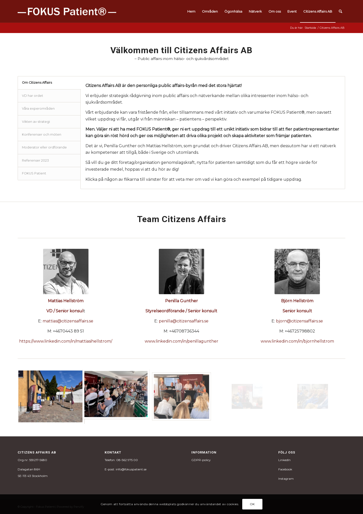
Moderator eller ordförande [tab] (44, 147)
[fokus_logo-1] (67, 11)
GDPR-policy (201, 460)
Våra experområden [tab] (38, 108)
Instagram (286, 478)
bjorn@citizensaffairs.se (299, 321)
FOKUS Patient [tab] (34, 173)
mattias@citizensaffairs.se (68, 321)
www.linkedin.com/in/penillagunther (181, 341)
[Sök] (340, 11)
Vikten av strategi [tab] (36, 122)
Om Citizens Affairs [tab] (37, 82)
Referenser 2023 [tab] (35, 160)
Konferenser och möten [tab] (41, 134)
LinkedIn (284, 460)
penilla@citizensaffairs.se (183, 321)
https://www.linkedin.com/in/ (47, 341)
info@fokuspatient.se (131, 469)
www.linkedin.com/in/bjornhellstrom (297, 341)
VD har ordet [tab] (32, 96)
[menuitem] (191, 11)
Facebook (285, 469)
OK (252, 504)
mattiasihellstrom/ (94, 341)
